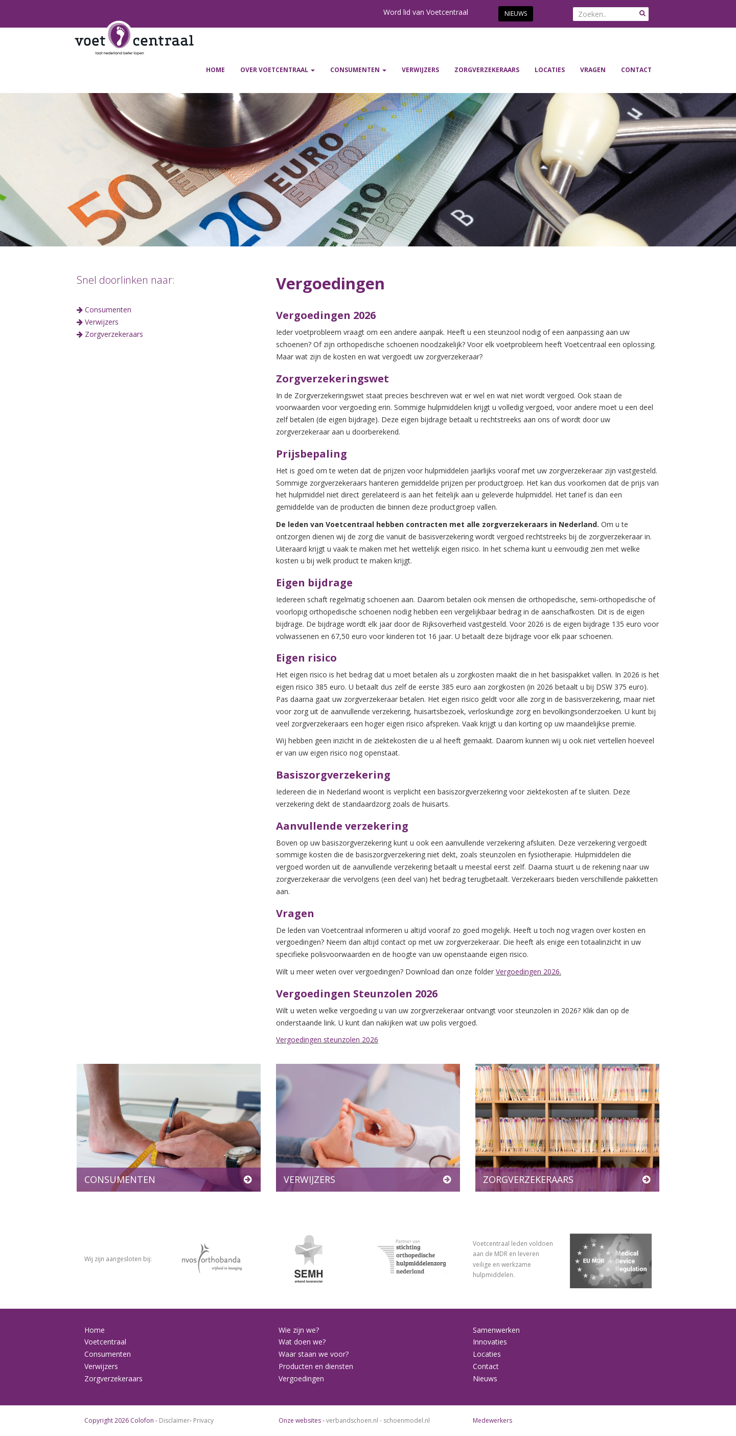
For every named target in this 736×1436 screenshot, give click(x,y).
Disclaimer (174, 1420)
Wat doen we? (302, 1342)
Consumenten (107, 309)
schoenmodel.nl (406, 1420)
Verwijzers (101, 1366)
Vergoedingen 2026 (528, 971)
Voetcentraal (105, 1342)
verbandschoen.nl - (354, 1420)
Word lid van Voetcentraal (425, 12)
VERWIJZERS (420, 69)
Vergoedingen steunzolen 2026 (327, 1039)
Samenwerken (496, 1330)
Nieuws (515, 13)
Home (215, 69)
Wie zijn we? (299, 1330)
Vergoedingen (301, 1378)
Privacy (203, 1420)
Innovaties (490, 1342)
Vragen (593, 69)
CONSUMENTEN (358, 69)
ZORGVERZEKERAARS (486, 69)
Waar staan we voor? (314, 1354)
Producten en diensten (316, 1366)
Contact (636, 69)
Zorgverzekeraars (113, 334)
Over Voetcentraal (277, 69)
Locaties (550, 69)
